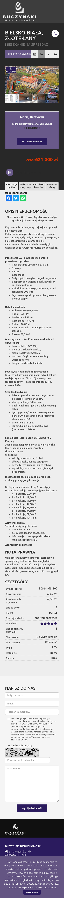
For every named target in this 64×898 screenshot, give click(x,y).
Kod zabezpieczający (20, 745)
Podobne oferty (52, 185)
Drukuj (55, 54)
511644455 (32, 128)
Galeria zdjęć (41, 54)
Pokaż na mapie (48, 54)
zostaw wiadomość (32, 141)
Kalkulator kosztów (38, 185)
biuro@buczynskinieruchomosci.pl (32, 124)
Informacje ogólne (12, 185)
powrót (55, 33)
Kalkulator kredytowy (25, 185)
